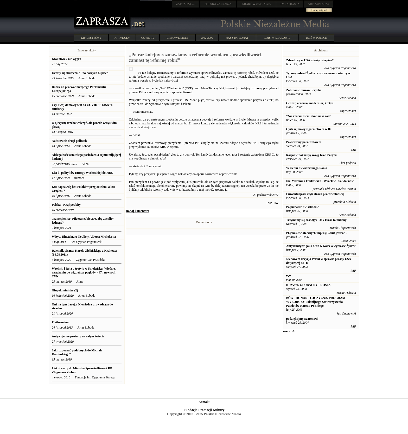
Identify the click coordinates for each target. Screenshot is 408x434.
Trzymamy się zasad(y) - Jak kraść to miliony (316, 220)
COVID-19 (147, 37)
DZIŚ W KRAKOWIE (277, 37)
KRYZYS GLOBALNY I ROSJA (308, 285)
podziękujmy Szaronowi (302, 319)
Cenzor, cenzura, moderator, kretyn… (311, 103)
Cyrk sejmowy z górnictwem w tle (309, 129)
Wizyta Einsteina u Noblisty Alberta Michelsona (84, 236)
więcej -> (289, 331)
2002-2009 (207, 37)
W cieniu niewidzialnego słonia (306, 168)
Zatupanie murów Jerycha (304, 90)
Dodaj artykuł (319, 9)
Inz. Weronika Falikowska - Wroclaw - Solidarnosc (320, 181)
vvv (288, 276)
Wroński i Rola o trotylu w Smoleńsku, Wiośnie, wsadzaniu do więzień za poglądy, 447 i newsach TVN (84, 272)
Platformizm (60, 322)
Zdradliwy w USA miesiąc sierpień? (310, 60)
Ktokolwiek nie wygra (66, 59)
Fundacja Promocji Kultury (203, 410)
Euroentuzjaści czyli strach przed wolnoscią (315, 194)
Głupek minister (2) (65, 290)
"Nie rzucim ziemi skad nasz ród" (309, 116)
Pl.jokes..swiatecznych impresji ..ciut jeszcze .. (316, 233)
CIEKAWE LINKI (177, 37)
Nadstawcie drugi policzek (69, 141)
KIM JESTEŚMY (91, 37)
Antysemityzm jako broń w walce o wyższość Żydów (321, 246)
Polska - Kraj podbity (66, 204)
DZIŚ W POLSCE (316, 37)
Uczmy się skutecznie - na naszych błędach (80, 73)
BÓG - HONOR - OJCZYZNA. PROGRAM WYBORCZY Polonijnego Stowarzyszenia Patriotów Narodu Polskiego (315, 302)
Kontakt (204, 402)
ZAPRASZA (218, 3)
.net (186, 3)
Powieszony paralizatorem (303, 142)
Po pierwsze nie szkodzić (302, 207)
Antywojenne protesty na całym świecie (78, 336)
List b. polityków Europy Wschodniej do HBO (82, 173)
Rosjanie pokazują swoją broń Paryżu (311, 155)
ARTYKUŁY (122, 37)
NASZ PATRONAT (237, 37)
